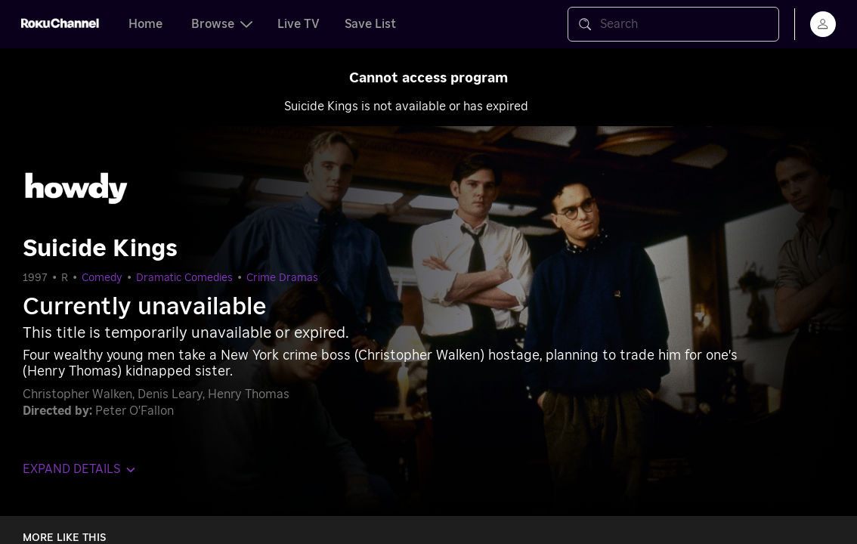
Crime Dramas (282, 278)
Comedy (102, 278)
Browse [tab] (221, 24)
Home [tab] (145, 24)
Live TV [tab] (298, 24)
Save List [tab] (370, 24)
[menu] (823, 24)
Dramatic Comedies (184, 278)
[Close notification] (822, 83)
